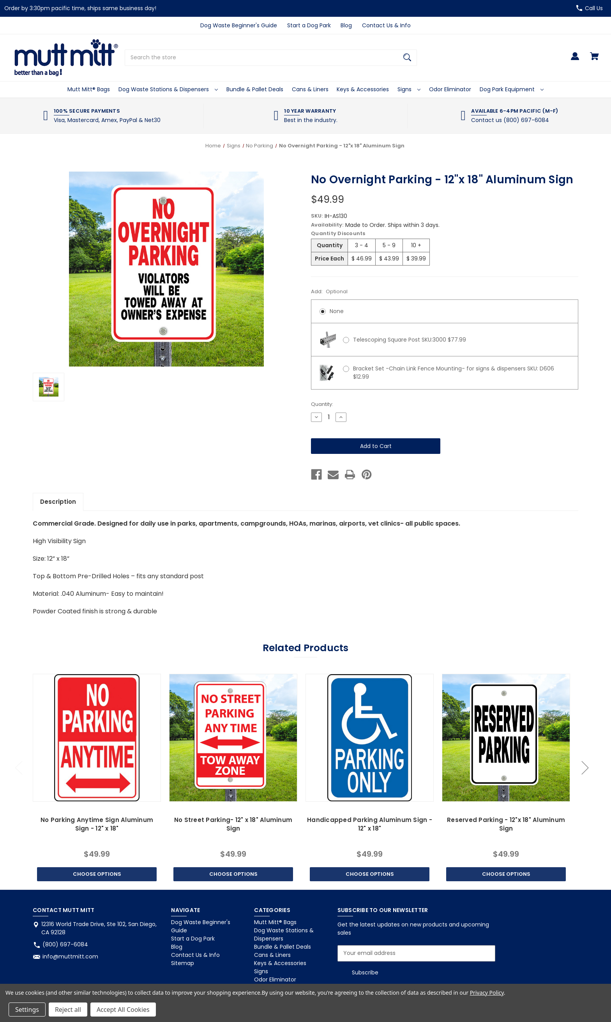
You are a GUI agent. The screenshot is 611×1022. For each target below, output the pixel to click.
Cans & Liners (310, 89)
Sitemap (182, 963)
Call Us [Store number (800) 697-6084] (594, 8)
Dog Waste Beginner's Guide (238, 25)
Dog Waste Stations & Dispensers (168, 89)
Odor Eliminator (450, 89)
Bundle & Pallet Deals (254, 89)
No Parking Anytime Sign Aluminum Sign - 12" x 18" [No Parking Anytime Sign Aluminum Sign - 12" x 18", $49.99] (97, 824)
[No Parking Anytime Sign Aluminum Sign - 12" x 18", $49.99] (97, 738)
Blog (346, 25)
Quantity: (322, 404)
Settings (27, 1009)
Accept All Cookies (123, 1009)
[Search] (407, 58)
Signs (408, 89)
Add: (329, 291)
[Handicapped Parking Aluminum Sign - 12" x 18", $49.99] (369, 738)
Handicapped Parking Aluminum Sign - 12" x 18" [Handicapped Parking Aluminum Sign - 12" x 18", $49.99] (369, 824)
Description (58, 502)
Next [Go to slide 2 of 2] (585, 767)
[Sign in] (575, 59)
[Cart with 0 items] (594, 59)
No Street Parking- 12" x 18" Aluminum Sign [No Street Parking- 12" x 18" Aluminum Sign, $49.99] (233, 824)
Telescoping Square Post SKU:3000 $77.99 (409, 340)
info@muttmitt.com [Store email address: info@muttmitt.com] (70, 956)
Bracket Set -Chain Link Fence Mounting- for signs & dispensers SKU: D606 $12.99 (453, 373)
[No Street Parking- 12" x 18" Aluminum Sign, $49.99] (233, 738)
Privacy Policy (487, 992)
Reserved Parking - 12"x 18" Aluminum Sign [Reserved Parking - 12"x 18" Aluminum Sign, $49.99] (506, 824)
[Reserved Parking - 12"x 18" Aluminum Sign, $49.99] (506, 738)
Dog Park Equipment (512, 89)
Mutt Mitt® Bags (88, 89)
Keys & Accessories (363, 89)
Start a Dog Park (309, 25)
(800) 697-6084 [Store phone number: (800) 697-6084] (65, 944)
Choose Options (97, 874)
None (337, 311)
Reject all (68, 1009)
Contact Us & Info (386, 25)
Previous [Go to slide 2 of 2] (18, 767)
